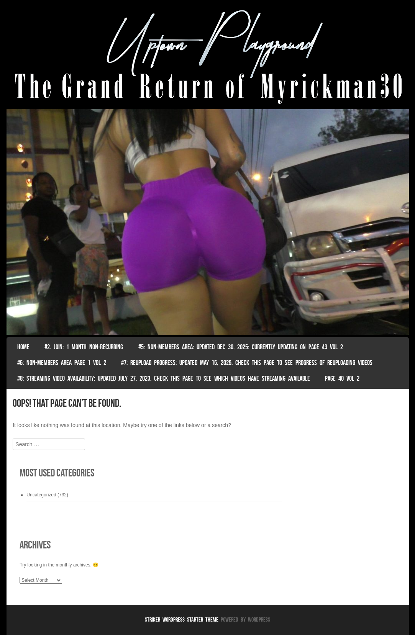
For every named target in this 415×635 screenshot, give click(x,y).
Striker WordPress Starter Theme (181, 619)
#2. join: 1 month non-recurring (83, 347)
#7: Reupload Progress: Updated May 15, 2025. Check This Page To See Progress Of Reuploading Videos (246, 363)
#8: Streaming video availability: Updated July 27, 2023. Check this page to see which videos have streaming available (163, 378)
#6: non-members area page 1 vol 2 (61, 363)
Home (23, 347)
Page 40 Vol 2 (342, 378)
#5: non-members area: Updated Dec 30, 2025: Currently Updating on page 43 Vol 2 (240, 347)
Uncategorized (41, 495)
